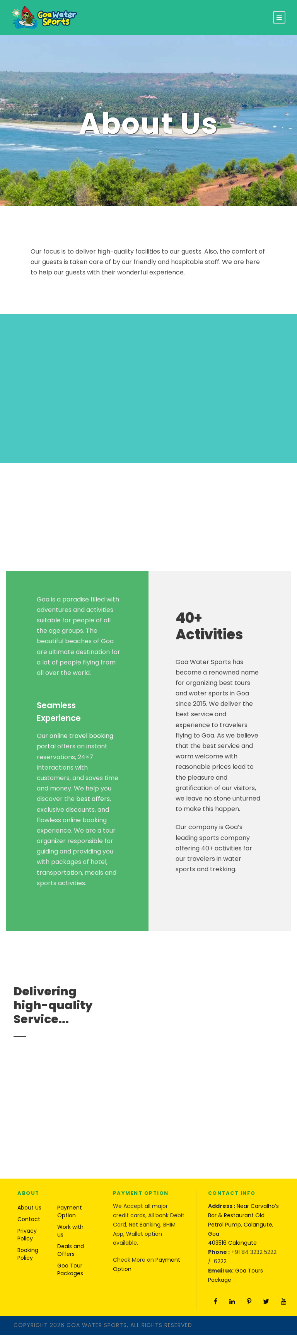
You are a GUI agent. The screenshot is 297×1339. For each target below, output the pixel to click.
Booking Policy (27, 1258)
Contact (28, 1223)
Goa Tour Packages (70, 1273)
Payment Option (69, 1215)
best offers (93, 803)
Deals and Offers (70, 1254)
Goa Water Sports (97, 1329)
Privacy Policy (27, 1239)
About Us (29, 1212)
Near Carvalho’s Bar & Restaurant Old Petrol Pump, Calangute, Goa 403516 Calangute (243, 1228)
